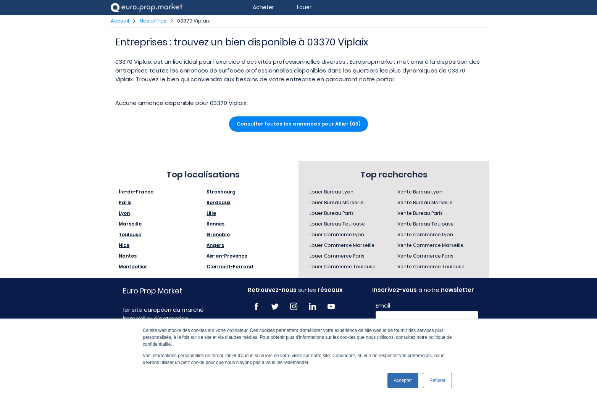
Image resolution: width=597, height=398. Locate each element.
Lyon (124, 213)
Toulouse (130, 234)
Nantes (128, 256)
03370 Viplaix (193, 20)
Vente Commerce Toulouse (431, 266)
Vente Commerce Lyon (425, 234)
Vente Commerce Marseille (430, 245)
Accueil (120, 20)
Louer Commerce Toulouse (343, 266)
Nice (124, 245)
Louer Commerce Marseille (342, 245)
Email (383, 305)
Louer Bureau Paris (332, 213)
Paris (125, 202)
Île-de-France (136, 192)
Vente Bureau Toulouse (425, 224)
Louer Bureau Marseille (337, 202)
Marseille (130, 224)
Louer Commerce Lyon (337, 234)
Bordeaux (219, 202)
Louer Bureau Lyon (331, 192)
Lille (211, 213)
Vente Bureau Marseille (425, 202)
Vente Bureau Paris (420, 213)
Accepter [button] (403, 380)
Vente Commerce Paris (425, 256)
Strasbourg (221, 192)
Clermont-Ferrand (230, 266)
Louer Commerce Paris (337, 256)
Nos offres (153, 20)
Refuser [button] (437, 380)
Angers (215, 245)
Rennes (215, 224)
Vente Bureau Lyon (419, 192)
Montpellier (133, 266)
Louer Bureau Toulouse (337, 224)
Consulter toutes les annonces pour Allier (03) (298, 123)
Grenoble (218, 234)
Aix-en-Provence (227, 256)
